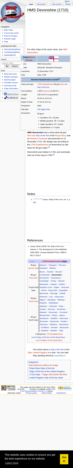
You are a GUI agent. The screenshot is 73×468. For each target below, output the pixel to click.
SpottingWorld (10, 55)
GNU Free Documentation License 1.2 (37, 390)
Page (31, 4)
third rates (33, 278)
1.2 (41, 199)
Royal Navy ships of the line (42, 368)
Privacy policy (31, 393)
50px (30, 352)
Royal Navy (60, 135)
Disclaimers (61, 393)
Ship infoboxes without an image (43, 365)
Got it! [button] (64, 459)
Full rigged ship (43, 109)
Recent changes (10, 36)
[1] (59, 79)
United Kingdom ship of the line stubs (46, 378)
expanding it (59, 356)
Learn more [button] (11, 463)
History (68, 4)
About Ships (47, 393)
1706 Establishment (45, 84)
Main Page (8, 30)
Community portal (11, 33)
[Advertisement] (43, 31)
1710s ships (34, 374)
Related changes (11, 77)
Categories (33, 362)
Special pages (10, 80)
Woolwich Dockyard (38, 138)
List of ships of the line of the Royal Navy (48, 337)
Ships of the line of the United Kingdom (47, 371)
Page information (11, 88)
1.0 (35, 199)
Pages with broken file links (54, 374)
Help (6, 42)
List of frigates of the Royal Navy (49, 340)
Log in (67, 1)
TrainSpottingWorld (12, 52)
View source (57, 4)
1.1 (38, 199)
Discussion (41, 4)
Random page (10, 39)
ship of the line (43, 87)
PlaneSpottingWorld (12, 49)
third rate (64, 84)
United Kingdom (40, 352)
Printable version (11, 83)
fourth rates (33, 301)
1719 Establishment (54, 334)
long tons (46, 91)
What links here (10, 74)
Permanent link (10, 86)
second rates (33, 268)
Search (4, 59)
